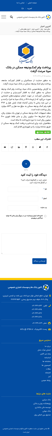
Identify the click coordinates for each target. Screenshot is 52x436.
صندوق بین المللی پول (42, 414)
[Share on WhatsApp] (33, 147)
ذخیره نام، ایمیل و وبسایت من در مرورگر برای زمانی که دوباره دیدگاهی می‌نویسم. (24, 217)
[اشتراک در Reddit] (11, 147)
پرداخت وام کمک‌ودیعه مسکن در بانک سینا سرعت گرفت (28, 69)
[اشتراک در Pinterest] (25, 147)
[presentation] (25, 226)
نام (45, 189)
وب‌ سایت (43, 207)
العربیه (29, 8)
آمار (49, 376)
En (23, 8)
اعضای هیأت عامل (44, 350)
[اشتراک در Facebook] (47, 147)
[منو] (4, 17)
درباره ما (48, 346)
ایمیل (44, 198)
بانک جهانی (46, 411)
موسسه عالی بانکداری (43, 407)
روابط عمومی (46, 380)
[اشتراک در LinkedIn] (19, 147)
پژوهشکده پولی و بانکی (42, 403)
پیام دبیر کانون (45, 353)
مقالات (48, 369)
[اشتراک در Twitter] (39, 147)
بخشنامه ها (47, 361)
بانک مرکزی (46, 399)
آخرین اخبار (45, 26)
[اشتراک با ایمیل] (4, 147)
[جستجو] (11, 17)
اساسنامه (47, 357)
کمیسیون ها (46, 365)
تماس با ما (20, 2)
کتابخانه (48, 372)
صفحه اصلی (32, 2)
